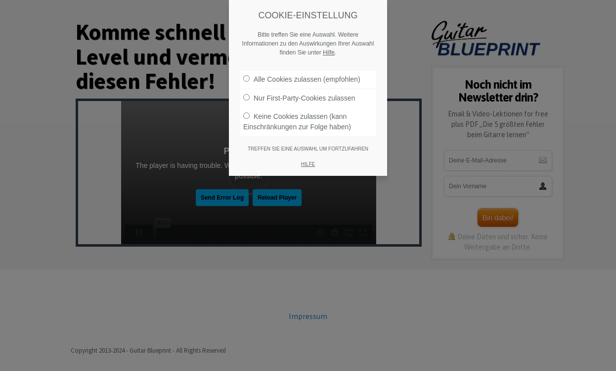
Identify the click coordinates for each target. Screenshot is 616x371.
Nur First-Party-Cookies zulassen (299, 98)
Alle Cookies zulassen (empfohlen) (301, 79)
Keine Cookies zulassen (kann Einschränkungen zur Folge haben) (297, 121)
